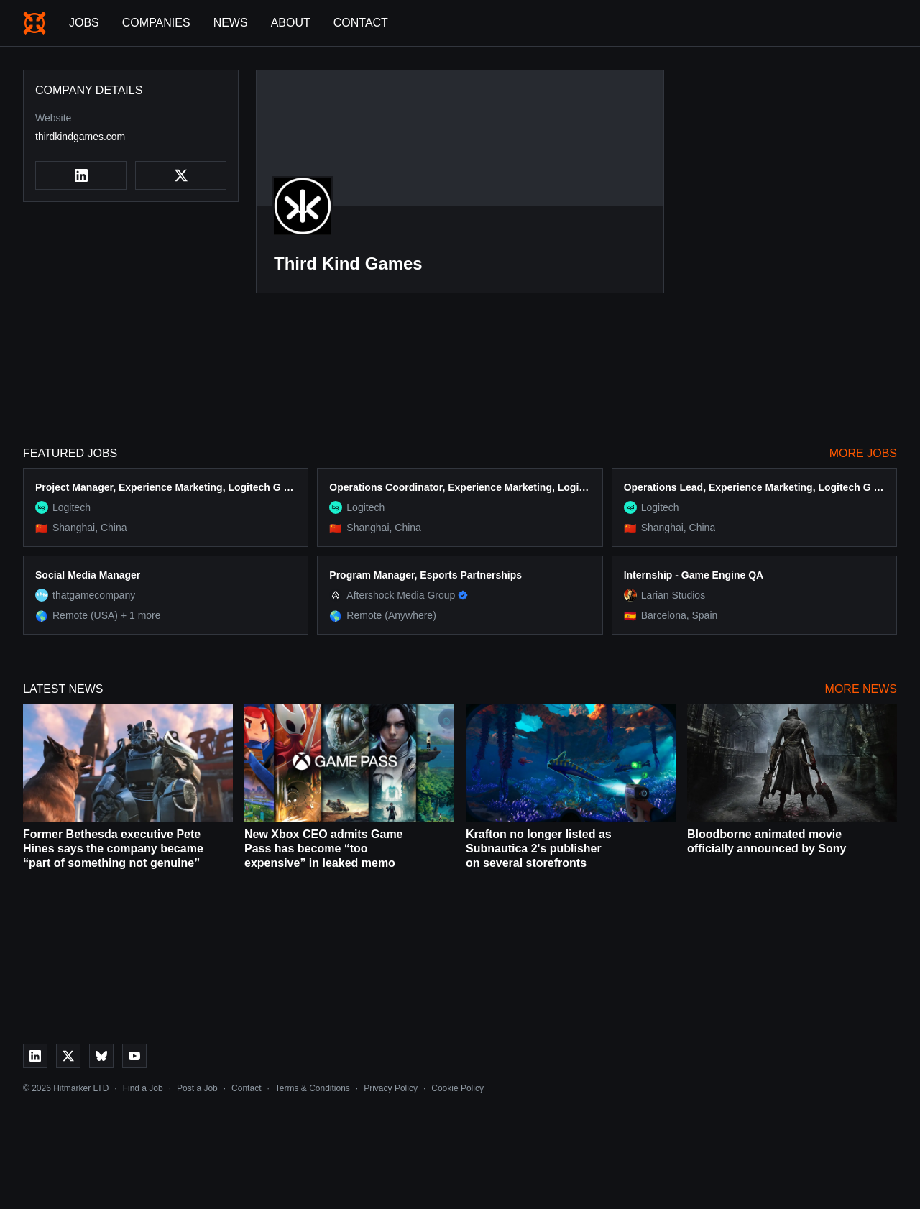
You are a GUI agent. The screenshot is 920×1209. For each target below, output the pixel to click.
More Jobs (863, 453)
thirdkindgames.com (80, 136)
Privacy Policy (391, 1088)
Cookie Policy (457, 1088)
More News (861, 689)
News (230, 23)
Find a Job (143, 1088)
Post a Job (197, 1088)
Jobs (84, 23)
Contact (361, 23)
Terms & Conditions (312, 1088)
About (290, 23)
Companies (156, 23)
